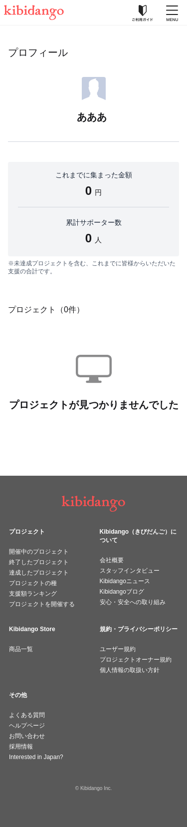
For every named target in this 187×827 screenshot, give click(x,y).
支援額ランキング (33, 593)
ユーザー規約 (118, 649)
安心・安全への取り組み (133, 602)
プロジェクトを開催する (42, 604)
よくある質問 (27, 715)
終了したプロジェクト (39, 562)
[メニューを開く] (172, 12)
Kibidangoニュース (125, 581)
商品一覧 (21, 649)
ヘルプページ (27, 725)
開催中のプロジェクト (39, 551)
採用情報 (21, 746)
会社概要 (112, 560)
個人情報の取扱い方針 (130, 670)
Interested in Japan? (36, 757)
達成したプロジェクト (39, 572)
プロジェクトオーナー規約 (136, 659)
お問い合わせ (27, 736)
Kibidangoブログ (122, 591)
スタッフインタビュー (130, 570)
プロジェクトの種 (33, 583)
